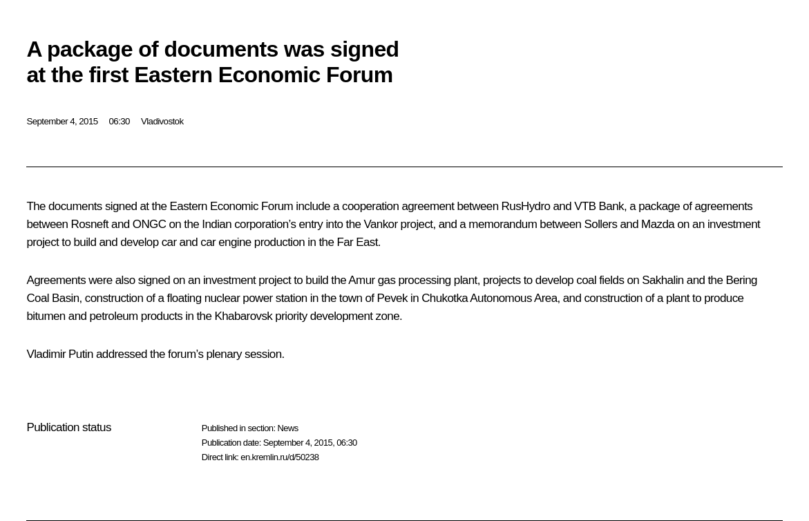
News (287, 428)
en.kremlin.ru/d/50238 (279, 457)
